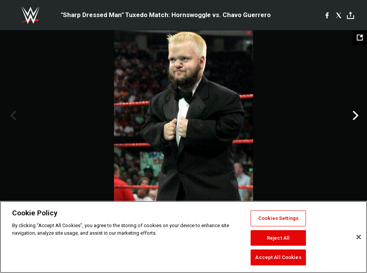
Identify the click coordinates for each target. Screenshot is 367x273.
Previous (12, 115)
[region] (183, 237)
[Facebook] (327, 15)
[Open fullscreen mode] (360, 37)
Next (354, 115)
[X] (339, 15)
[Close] (358, 237)
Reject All (278, 238)
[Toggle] (350, 15)
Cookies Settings (278, 218)
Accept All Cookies (278, 257)
